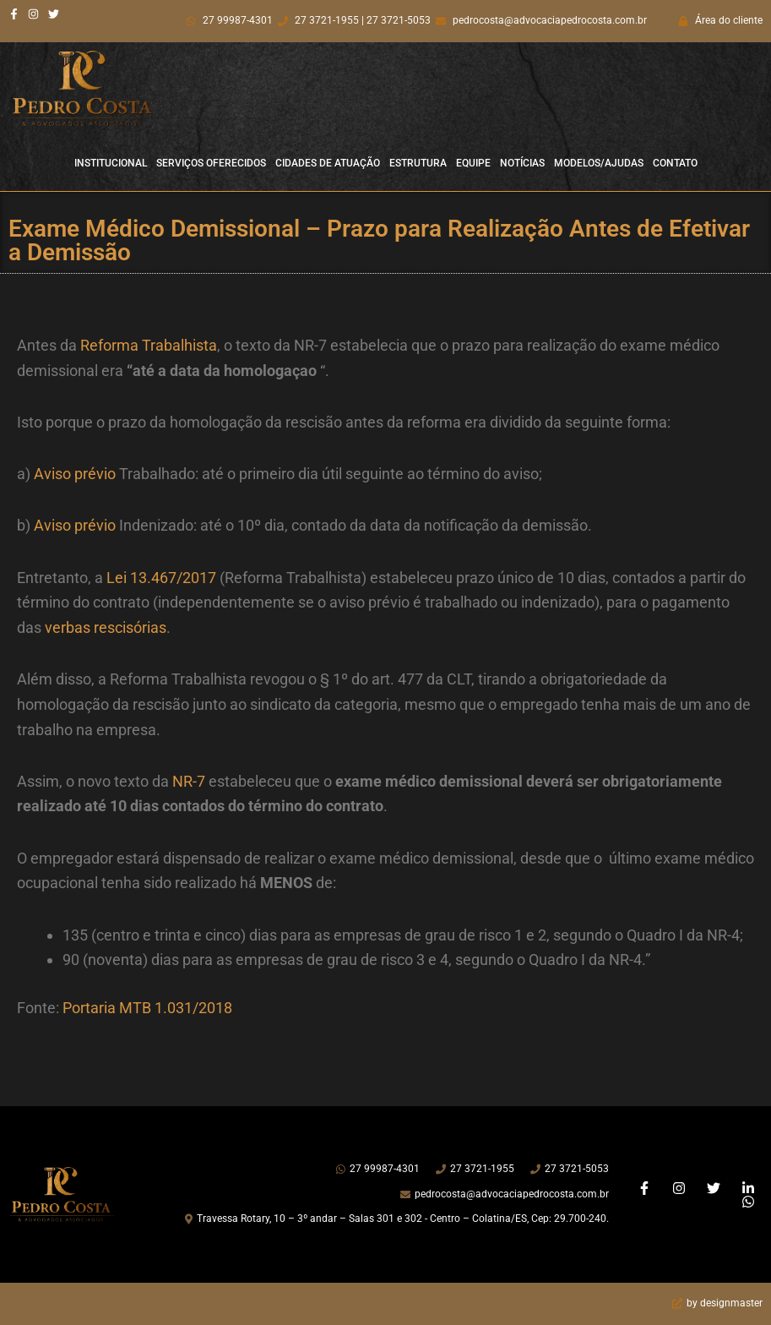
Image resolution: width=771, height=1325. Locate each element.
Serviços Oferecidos (211, 163)
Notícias (522, 163)
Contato (675, 163)
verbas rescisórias (105, 627)
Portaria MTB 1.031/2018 (147, 1008)
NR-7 (188, 781)
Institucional (110, 163)
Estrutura (418, 163)
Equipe (473, 163)
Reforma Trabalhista (148, 345)
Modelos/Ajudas (598, 163)
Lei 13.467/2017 (161, 577)
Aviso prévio (75, 474)
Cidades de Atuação (327, 163)
